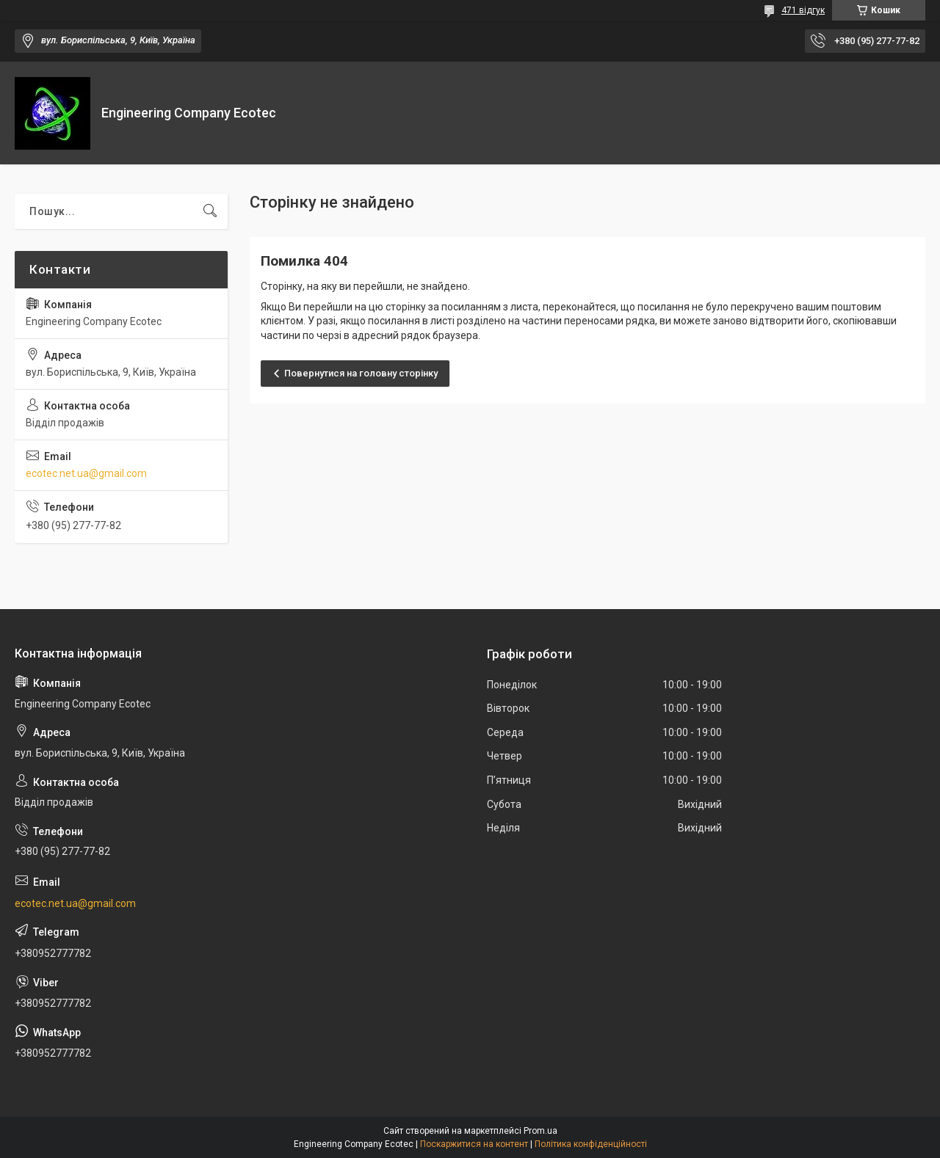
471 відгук (803, 10)
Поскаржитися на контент (474, 1144)
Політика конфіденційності (591, 1144)
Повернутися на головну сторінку (361, 373)
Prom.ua (540, 1131)
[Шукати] (210, 211)
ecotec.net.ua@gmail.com (86, 473)
